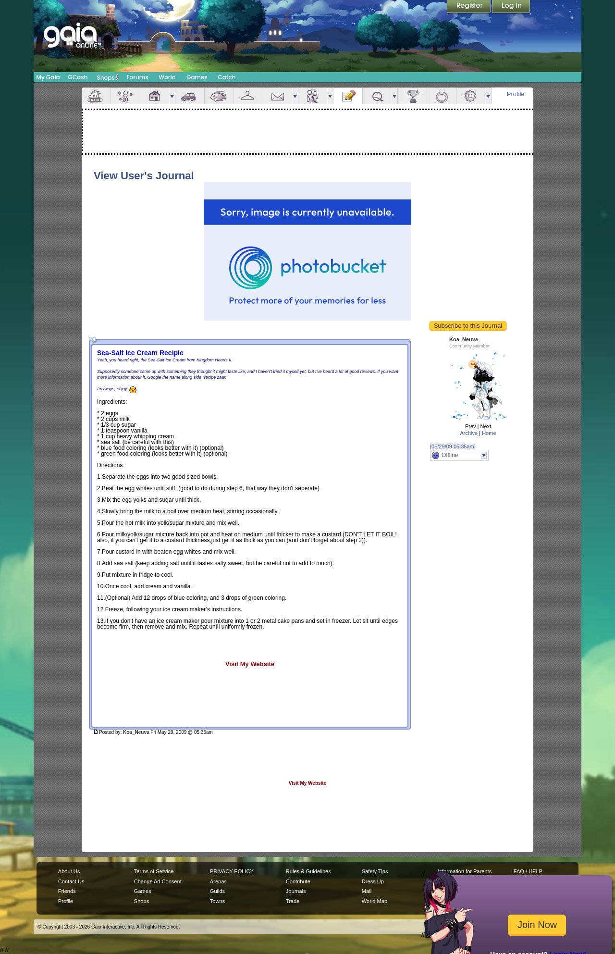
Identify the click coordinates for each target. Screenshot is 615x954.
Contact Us (71, 881)
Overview (96, 96)
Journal (347, 96)
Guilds (217, 891)
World (167, 77)
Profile (516, 94)
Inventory (248, 96)
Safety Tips (375, 871)
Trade (292, 901)
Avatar (125, 96)
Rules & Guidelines (308, 871)
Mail (277, 96)
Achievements (412, 96)
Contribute (298, 881)
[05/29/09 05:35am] (453, 446)
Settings (470, 96)
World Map (374, 901)
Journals (296, 891)
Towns (217, 901)
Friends (312, 96)
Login (511, 7)
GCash (78, 77)
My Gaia (48, 77)
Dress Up (373, 881)
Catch (227, 77)
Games (197, 77)
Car (189, 96)
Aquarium (219, 96)
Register (469, 7)
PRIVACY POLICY (232, 871)
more (172, 96)
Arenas (218, 881)
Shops (108, 77)
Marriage (441, 96)
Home (489, 433)
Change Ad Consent (158, 881)
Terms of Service (153, 871)
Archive (469, 433)
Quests (377, 96)
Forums (137, 77)
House (154, 96)
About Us (69, 871)
